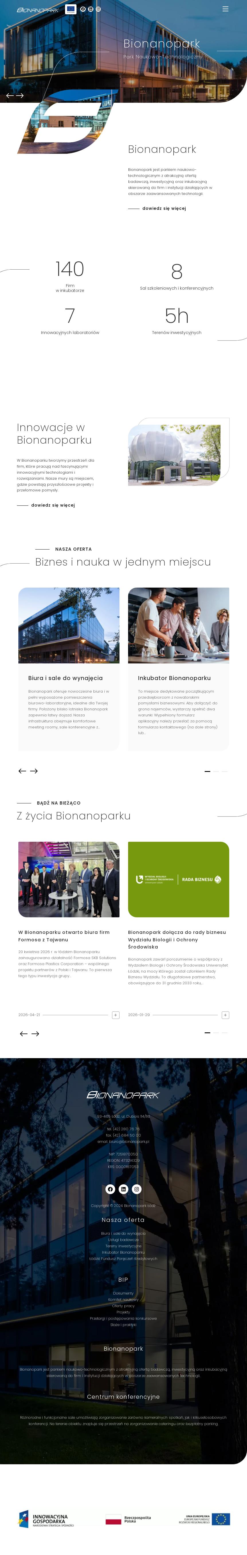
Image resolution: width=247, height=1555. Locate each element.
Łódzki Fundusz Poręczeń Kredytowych (123, 1258)
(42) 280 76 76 (126, 1129)
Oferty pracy (123, 1306)
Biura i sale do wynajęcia (123, 1233)
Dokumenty (123, 1293)
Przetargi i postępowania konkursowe (123, 1318)
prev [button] (10, 95)
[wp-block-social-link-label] (83, 9)
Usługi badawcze (123, 1239)
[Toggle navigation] (225, 8)
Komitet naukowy (123, 1299)
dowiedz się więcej (164, 208)
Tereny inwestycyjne (123, 1246)
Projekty (123, 1312)
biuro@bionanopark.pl (129, 1141)
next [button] (34, 771)
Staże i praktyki (123, 1324)
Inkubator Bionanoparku (123, 1252)
